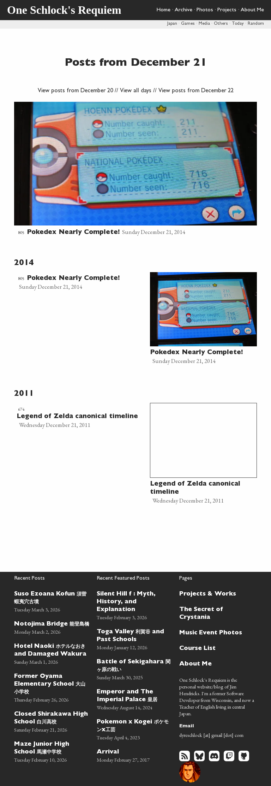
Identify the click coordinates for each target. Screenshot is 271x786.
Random (256, 24)
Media (204, 24)
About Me (252, 10)
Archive (183, 10)
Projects (226, 10)
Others (221, 24)
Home (163, 10)
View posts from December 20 (75, 91)
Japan (172, 24)
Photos (205, 10)
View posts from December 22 (196, 91)
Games (188, 24)
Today (238, 24)
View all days (135, 91)
